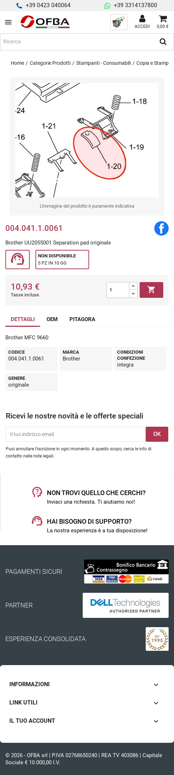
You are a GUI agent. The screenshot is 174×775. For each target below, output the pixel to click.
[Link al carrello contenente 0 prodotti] (163, 22)
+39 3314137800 (135, 5)
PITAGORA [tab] (82, 319)
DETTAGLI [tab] (23, 319)
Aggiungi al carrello (151, 290)
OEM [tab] (52, 319)
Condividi (161, 228)
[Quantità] (117, 290)
